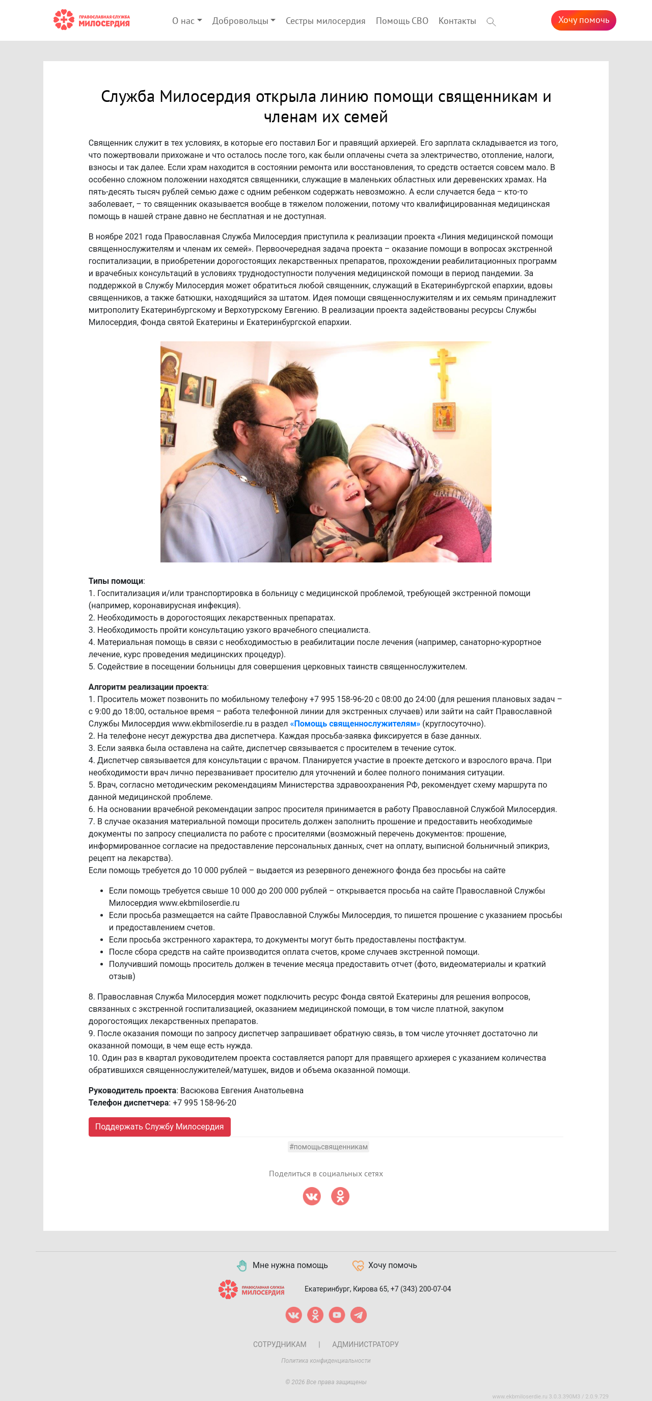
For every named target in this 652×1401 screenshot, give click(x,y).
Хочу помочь (583, 20)
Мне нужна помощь (281, 1266)
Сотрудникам (280, 1344)
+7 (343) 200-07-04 (421, 1288)
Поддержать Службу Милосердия (159, 1126)
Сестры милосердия (326, 21)
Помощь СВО (402, 21)
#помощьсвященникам (328, 1147)
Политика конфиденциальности (326, 1360)
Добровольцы (240, 21)
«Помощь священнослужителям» (355, 724)
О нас (183, 21)
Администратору (365, 1344)
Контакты (457, 21)
